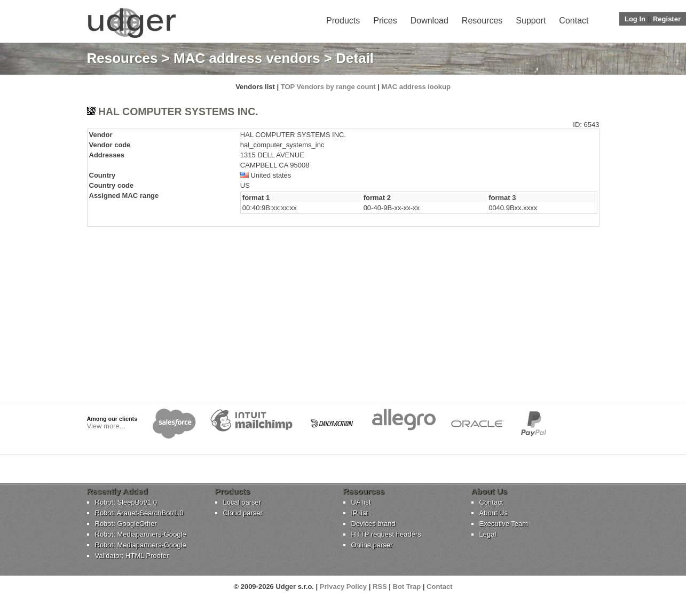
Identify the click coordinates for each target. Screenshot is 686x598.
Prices (385, 20)
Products (343, 20)
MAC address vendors (247, 58)
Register (667, 19)
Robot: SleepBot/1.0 (126, 502)
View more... (106, 426)
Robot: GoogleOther (126, 524)
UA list (361, 502)
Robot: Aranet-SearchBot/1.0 (139, 513)
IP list (359, 513)
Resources (482, 20)
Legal (487, 534)
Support (531, 20)
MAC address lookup (416, 87)
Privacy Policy (343, 587)
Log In (635, 19)
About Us (493, 513)
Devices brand (373, 524)
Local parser (242, 502)
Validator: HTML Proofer (132, 556)
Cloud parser (243, 513)
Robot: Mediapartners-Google (140, 534)
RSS (380, 587)
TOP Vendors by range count (328, 87)
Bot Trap (407, 587)
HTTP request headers (386, 534)
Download (429, 20)
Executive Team (504, 524)
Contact (573, 20)
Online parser (372, 545)
